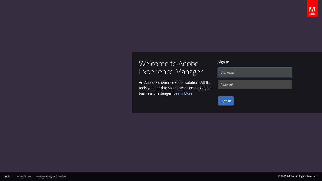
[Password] (255, 84)
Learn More (182, 93)
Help (7, 176)
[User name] (255, 72)
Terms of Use (23, 176)
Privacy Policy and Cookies (51, 176)
